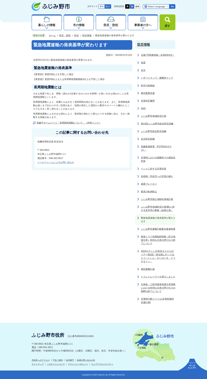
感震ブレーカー (149, 184)
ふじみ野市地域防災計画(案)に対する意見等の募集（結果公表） (158, 209)
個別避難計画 (148, 269)
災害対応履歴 (148, 101)
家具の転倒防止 (149, 191)
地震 (143, 62)
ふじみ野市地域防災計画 (153, 116)
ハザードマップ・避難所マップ (157, 78)
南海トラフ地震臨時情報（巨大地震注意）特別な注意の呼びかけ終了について (158, 240)
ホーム (52, 35)
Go (172, 6)
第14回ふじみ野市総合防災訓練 (157, 123)
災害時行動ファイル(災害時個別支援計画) (157, 301)
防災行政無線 (148, 85)
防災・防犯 (65, 35)
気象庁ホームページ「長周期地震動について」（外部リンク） (69, 123)
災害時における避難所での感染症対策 (158, 159)
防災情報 (87, 35)
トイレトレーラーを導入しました (158, 277)
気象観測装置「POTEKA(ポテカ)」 (156, 148)
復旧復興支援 (148, 93)
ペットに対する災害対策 (153, 168)
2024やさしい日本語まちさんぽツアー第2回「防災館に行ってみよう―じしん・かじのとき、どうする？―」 (158, 256)
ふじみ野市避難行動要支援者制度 (158, 229)
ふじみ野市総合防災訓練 (153, 131)
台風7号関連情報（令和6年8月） (158, 55)
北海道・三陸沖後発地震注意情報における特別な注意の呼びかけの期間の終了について (158, 288)
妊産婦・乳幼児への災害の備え (157, 176)
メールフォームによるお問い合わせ (55, 162)
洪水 (143, 70)
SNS (143, 108)
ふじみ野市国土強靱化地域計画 (157, 199)
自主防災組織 (148, 139)
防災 (76, 35)
